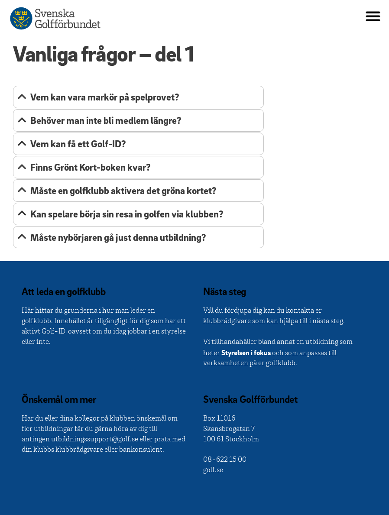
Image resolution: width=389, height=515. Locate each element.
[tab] (138, 97)
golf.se (213, 470)
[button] (373, 16)
